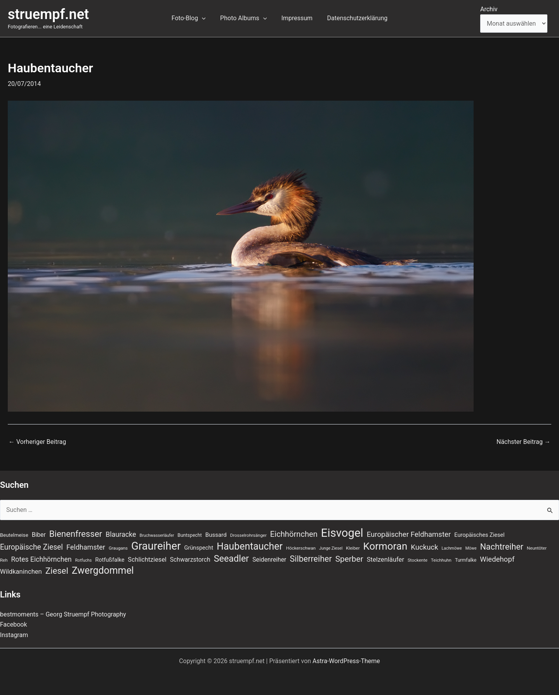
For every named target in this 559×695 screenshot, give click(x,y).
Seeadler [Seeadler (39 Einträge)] (231, 559)
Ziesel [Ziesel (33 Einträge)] (56, 571)
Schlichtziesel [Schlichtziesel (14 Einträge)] (147, 559)
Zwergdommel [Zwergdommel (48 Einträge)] (103, 571)
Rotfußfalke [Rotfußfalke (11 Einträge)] (109, 559)
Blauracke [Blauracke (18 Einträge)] (121, 534)
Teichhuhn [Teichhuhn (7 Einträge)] (441, 560)
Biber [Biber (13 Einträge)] (39, 534)
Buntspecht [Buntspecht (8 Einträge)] (189, 535)
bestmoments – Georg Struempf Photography (63, 614)
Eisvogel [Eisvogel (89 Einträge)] (342, 533)
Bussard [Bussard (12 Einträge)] (216, 534)
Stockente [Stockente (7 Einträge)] (417, 560)
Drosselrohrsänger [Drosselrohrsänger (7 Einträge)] (248, 535)
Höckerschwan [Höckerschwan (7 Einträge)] (301, 548)
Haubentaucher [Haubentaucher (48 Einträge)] (250, 546)
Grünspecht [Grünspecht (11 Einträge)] (199, 547)
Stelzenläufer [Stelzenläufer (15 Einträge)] (385, 559)
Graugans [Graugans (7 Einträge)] (118, 548)
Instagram (14, 635)
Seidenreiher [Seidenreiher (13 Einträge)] (269, 559)
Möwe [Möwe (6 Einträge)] (471, 548)
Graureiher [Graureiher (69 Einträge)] (156, 546)
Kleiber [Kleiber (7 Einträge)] (352, 548)
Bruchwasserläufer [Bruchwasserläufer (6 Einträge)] (157, 535)
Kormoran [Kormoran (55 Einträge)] (385, 546)
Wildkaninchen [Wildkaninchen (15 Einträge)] (21, 571)
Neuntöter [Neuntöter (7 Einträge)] (537, 548)
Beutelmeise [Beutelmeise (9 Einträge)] (14, 535)
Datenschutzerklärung (354, 18)
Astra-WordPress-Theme (346, 661)
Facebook (13, 624)
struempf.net (48, 14)
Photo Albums (244, 18)
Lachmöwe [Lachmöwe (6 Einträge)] (452, 548)
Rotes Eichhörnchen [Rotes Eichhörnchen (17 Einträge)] (41, 559)
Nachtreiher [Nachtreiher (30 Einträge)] (502, 547)
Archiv (489, 9)
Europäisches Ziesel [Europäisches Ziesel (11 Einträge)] (479, 534)
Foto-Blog (192, 18)
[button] (205, 18)
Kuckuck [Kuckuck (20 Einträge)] (424, 547)
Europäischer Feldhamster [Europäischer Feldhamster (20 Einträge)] (409, 534)
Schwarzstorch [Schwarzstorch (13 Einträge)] (190, 559)
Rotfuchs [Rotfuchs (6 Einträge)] (83, 560)
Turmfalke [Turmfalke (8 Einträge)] (465, 560)
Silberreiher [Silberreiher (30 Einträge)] (311, 559)
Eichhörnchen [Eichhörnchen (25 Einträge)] (294, 534)
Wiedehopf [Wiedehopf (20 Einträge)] (497, 559)
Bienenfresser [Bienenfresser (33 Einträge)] (75, 534)
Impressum (296, 18)
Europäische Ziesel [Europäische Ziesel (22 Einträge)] (31, 547)
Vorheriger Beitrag (37, 442)
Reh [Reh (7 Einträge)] (4, 560)
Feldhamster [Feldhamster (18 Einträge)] (85, 547)
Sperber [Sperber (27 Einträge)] (349, 559)
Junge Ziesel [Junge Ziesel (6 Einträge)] (330, 548)
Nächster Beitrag (523, 442)
